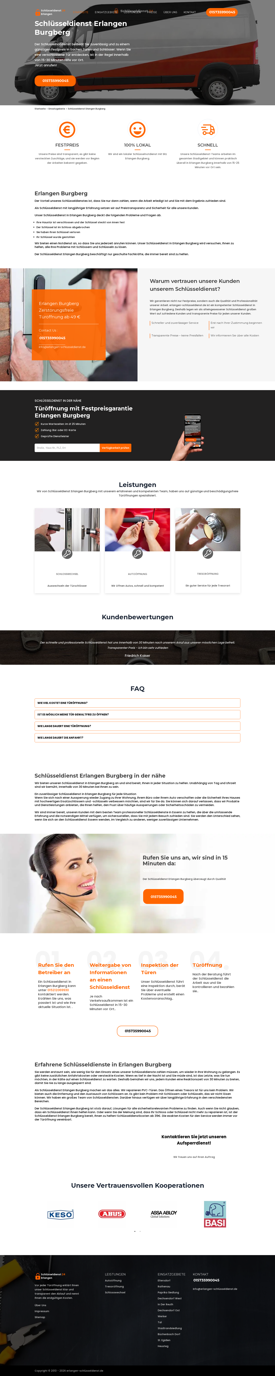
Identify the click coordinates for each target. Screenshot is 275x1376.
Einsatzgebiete (106, 12)
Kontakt (190, 12)
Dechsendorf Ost (169, 1310)
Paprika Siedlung (168, 1292)
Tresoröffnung (208, 574)
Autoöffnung (137, 574)
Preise (152, 12)
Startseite (80, 12)
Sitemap (40, 1317)
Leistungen (132, 12)
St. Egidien (164, 1340)
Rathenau (164, 1286)
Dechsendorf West (170, 1298)
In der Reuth (165, 1304)
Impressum (42, 1311)
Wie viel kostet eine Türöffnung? (62, 703)
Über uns (170, 12)
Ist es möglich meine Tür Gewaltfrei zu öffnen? (73, 714)
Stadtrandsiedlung (170, 1328)
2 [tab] (140, 1231)
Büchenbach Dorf (169, 1334)
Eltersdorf (164, 1280)
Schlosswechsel (67, 574)
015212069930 (58, 990)
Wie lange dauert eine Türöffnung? (64, 726)
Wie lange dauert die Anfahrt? (60, 738)
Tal (160, 1322)
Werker (162, 1316)
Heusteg (163, 1346)
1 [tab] (135, 1231)
